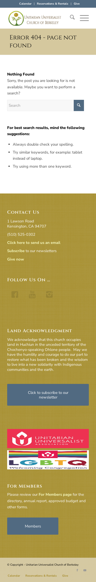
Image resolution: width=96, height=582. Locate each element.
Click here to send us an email (33, 242)
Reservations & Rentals (52, 4)
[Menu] (82, 18)
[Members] (32, 526)
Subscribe (16, 250)
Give (77, 4)
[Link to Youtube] (85, 570)
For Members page (55, 494)
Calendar (25, 4)
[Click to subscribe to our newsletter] (48, 395)
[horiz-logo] (39, 18)
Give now (15, 259)
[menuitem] (25, 4)
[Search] (70, 18)
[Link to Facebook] (77, 570)
